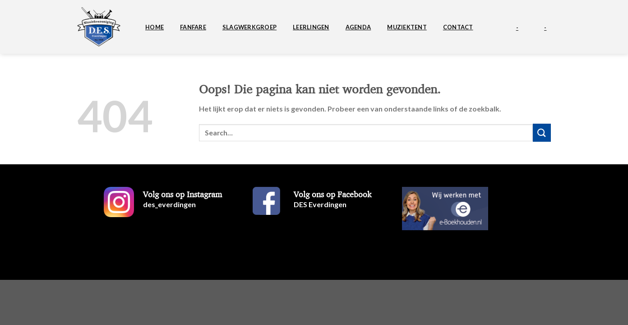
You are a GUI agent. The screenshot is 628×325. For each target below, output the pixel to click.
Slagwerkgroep (249, 27)
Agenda (358, 27)
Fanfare (193, 27)
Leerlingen (311, 27)
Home (154, 27)
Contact (458, 27)
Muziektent (407, 27)
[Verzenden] (542, 132)
